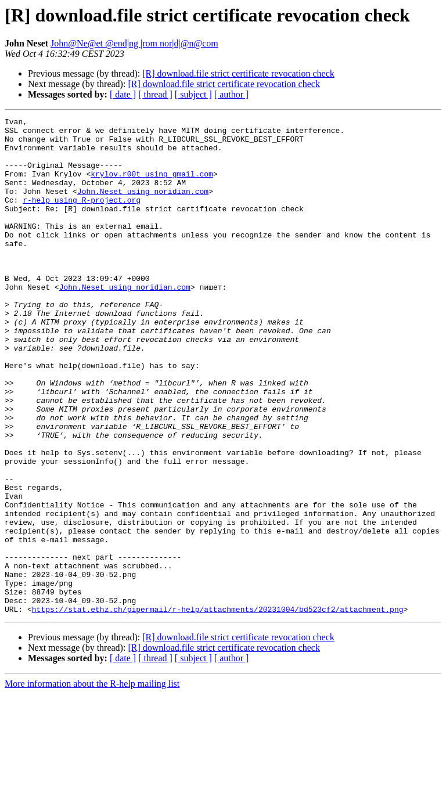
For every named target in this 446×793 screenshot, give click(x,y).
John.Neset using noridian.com (142, 206)
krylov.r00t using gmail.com (152, 186)
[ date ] (123, 94)
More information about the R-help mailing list (92, 783)
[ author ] (231, 94)
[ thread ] (155, 94)
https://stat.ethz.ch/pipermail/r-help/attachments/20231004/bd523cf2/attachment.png (218, 708)
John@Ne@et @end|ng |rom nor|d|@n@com (134, 43)
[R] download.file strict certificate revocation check (238, 73)
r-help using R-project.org (82, 217)
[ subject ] (193, 94)
